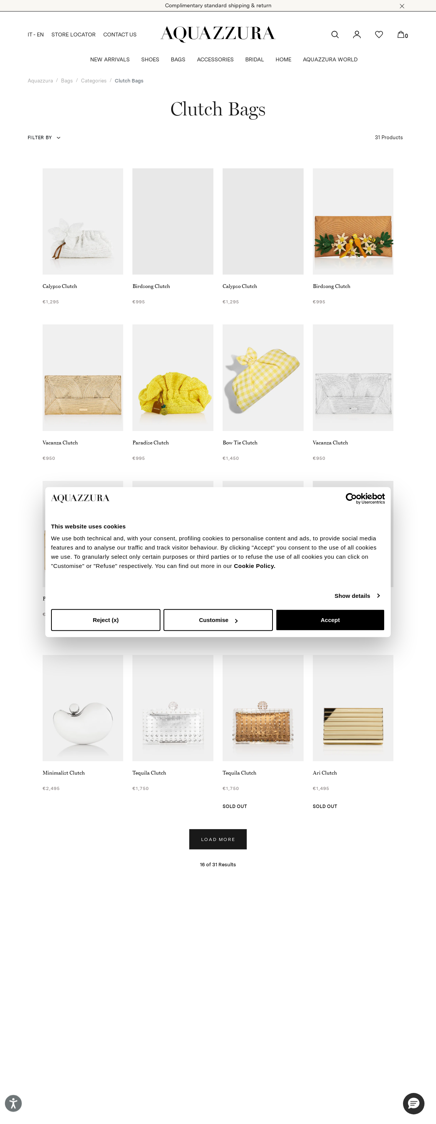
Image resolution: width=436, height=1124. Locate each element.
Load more (218, 839)
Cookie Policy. (254, 566)
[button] (402, 6)
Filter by (40, 137)
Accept (330, 620)
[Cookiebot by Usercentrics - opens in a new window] (351, 498)
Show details (352, 595)
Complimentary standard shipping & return (218, 5)
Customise (218, 620)
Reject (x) (106, 620)
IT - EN (36, 34)
